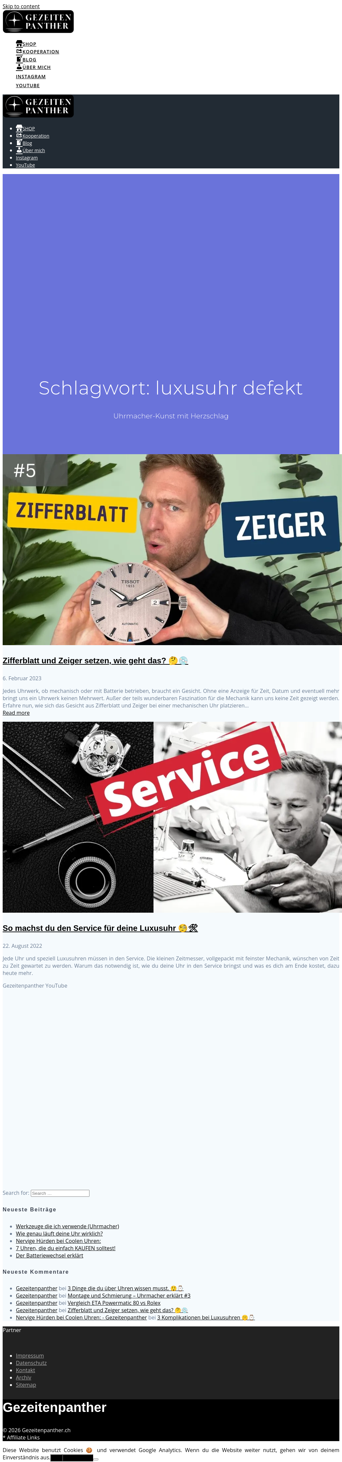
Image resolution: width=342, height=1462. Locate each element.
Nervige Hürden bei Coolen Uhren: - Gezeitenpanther (81, 1317)
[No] (95, 1459)
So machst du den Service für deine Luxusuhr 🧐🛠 (100, 928)
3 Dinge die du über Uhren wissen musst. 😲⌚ (126, 1288)
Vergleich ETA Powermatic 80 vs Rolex (114, 1303)
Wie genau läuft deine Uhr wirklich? (59, 1233)
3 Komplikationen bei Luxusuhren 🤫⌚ (206, 1317)
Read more (16, 712)
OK (56, 1457)
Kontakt (25, 1370)
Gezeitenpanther (36, 1288)
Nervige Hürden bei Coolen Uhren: (58, 1241)
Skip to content (21, 6)
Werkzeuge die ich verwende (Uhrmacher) (67, 1226)
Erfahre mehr (78, 1457)
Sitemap (26, 1384)
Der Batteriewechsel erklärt (49, 1255)
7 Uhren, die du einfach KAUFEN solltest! (65, 1248)
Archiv (23, 1377)
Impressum (30, 1355)
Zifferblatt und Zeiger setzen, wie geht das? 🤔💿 (95, 660)
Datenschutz (31, 1363)
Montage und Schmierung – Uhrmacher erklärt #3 (129, 1295)
